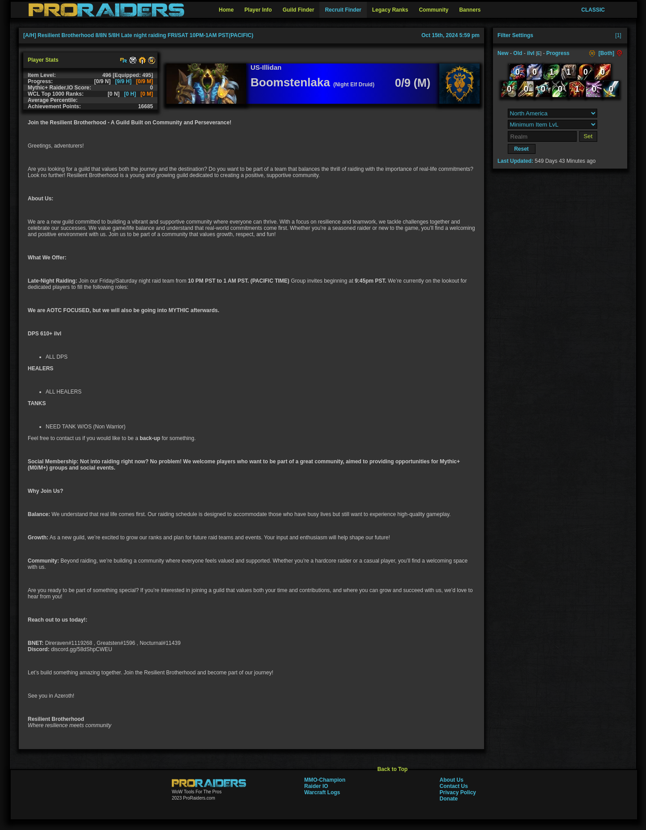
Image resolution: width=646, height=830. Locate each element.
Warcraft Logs (322, 792)
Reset (521, 149)
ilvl (531, 53)
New (503, 53)
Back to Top (392, 769)
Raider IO (316, 786)
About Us (451, 780)
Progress (558, 53)
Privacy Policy (458, 792)
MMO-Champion (324, 780)
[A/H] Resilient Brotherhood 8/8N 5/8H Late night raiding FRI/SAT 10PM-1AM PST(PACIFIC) (138, 35)
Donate (449, 799)
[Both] (606, 53)
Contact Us (454, 786)
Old (517, 53)
